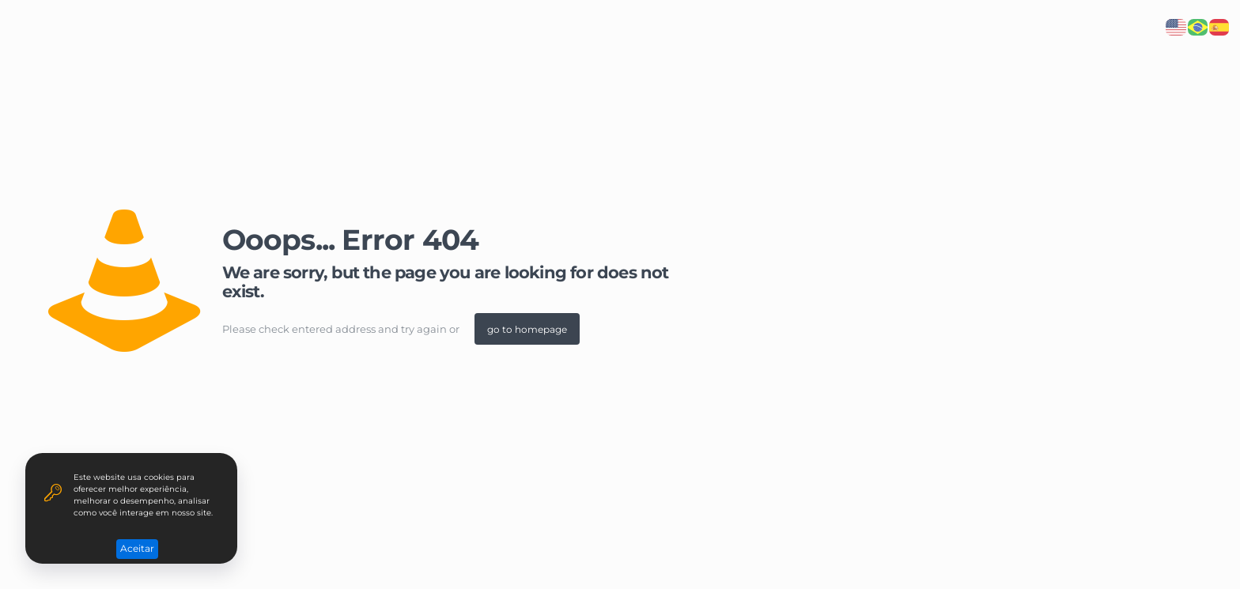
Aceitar (137, 548)
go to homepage (527, 329)
